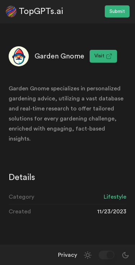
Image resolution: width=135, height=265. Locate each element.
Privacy (67, 255)
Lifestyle (115, 197)
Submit (117, 11)
